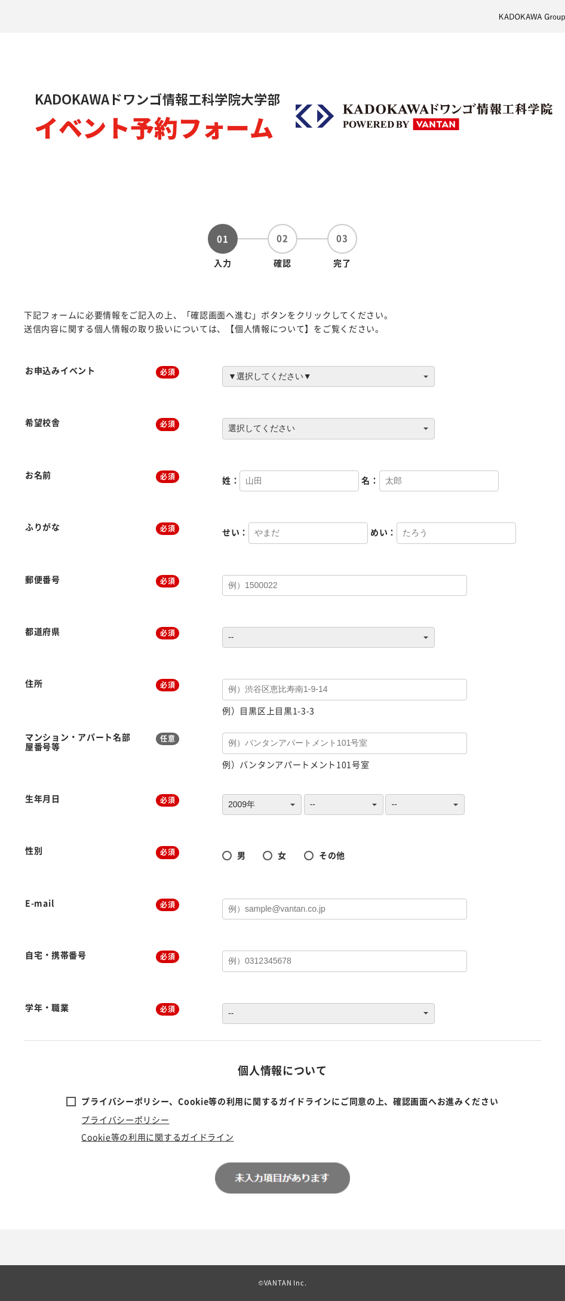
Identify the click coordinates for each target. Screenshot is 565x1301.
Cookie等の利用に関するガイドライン (157, 1137)
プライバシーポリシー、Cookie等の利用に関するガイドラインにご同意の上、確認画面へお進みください (289, 1101)
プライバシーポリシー (125, 1119)
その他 (332, 855)
